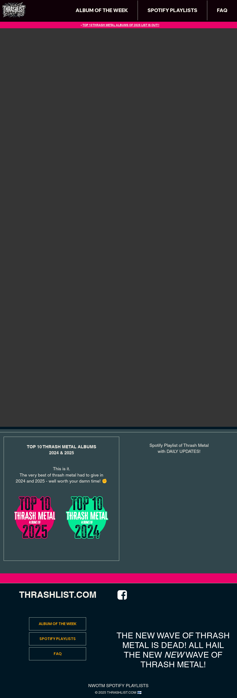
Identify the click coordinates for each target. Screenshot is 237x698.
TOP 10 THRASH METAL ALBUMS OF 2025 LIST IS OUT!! (121, 25)
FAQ (58, 653)
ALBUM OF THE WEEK (57, 624)
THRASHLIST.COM (57, 594)
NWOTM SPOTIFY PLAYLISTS (118, 685)
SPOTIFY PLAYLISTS (57, 638)
